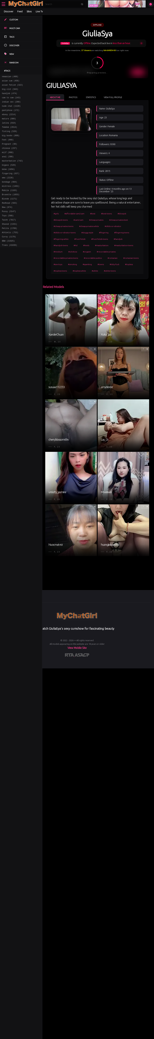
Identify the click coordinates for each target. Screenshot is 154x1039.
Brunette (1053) (10, 208)
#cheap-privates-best (118, 220)
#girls (56, 214)
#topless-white (79, 271)
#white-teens (110, 271)
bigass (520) (9, 175)
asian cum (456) (10, 81)
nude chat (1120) (11, 109)
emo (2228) (8, 189)
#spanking (87, 264)
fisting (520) (9, 138)
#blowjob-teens (61, 220)
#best (92, 214)
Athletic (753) (10, 250)
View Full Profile (113, 97)
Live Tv (39, 11)
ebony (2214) (9, 119)
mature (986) (9, 124)
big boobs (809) (10, 142)
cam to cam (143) (11, 100)
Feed (19, 11)
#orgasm (87, 252)
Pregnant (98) (9, 152)
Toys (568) (8, 232)
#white (95, 271)
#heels (86, 245)
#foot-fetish (79, 239)
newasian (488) (10, 77)
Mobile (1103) (9, 203)
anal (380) (8, 166)
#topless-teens (60, 271)
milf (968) (8, 161)
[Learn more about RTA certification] (70, 655)
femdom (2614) (9, 133)
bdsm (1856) (8, 180)
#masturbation (101, 245)
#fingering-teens (121, 233)
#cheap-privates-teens (63, 226)
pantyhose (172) (10, 114)
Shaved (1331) (9, 241)
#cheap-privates (96, 220)
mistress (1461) (10, 199)
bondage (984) (9, 194)
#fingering (103, 233)
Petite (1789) (9, 246)
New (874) (7, 222)
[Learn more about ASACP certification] (82, 655)
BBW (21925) (8, 260)
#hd (75, 245)
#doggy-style (87, 233)
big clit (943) (10, 91)
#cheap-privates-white (89, 226)
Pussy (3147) (9, 227)
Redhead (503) (9, 218)
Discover (8, 11)
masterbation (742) (12, 171)
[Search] (62, 4)
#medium (58, 252)
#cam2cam (78, 220)
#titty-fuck (114, 264)
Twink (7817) (9, 236)
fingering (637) (10, 185)
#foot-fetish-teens (99, 239)
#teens (101, 264)
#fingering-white (61, 239)
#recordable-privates (106, 252)
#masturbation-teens (123, 245)
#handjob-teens (61, 245)
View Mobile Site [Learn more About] (77, 647)
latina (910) (9, 128)
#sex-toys (58, 264)
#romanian (112, 258)
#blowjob (122, 214)
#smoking (72, 264)
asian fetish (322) (12, 86)
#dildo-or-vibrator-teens (65, 233)
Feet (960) (8, 147)
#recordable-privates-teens (66, 258)
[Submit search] (82, 4)
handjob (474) (9, 95)
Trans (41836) (9, 265)
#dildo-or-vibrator (113, 226)
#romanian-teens (131, 258)
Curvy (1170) (9, 255)
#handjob (118, 239)
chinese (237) (9, 156)
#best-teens (106, 214)
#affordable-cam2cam (74, 214)
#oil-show (72, 252)
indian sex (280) (11, 105)
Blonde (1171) (9, 213)
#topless (129, 264)
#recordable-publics (93, 258)
